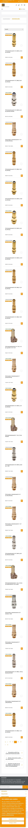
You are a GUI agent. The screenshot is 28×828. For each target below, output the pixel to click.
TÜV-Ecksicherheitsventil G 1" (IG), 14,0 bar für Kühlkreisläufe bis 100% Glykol (13, 584)
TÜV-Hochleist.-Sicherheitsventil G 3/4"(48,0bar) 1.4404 (13, 613)
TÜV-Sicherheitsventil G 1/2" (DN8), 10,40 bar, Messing (13, 170)
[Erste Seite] (5, 742)
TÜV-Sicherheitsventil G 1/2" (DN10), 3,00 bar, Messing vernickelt (13, 111)
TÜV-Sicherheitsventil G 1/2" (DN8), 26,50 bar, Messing (13, 81)
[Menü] (2, 9)
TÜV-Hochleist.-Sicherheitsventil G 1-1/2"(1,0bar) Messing (13, 524)
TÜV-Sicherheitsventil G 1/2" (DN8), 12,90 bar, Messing (13, 318)
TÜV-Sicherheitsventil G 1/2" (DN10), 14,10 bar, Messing (13, 258)
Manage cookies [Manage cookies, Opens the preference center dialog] (12, 822)
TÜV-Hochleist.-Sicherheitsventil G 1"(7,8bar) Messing (12, 643)
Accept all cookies (13, 819)
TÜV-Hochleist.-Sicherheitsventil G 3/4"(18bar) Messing (13, 702)
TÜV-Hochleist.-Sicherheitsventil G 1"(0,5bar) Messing (12, 377)
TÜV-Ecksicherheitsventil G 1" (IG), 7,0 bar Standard (13, 436)
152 (18, 741)
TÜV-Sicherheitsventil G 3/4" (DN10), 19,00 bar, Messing (13, 199)
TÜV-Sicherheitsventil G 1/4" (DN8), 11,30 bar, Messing (13, 731)
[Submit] (25, 787)
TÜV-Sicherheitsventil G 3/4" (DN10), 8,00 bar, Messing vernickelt (13, 554)
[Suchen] (16, 5)
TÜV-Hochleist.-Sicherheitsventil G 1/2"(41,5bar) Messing (13, 495)
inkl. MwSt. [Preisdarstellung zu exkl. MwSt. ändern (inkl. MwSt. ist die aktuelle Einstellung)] (22, 9)
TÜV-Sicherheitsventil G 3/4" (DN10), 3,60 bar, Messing (13, 229)
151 (16, 741)
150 (13, 741)
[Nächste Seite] (5, 745)
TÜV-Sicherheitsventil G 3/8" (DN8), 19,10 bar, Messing (13, 288)
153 (21, 741)
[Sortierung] (14, 29)
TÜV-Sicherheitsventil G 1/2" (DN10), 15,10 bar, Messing (13, 51)
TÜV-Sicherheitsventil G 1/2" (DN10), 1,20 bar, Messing (13, 406)
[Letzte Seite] (7, 745)
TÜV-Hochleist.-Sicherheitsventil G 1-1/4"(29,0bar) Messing (13, 140)
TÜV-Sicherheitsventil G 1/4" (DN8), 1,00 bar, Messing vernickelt (14, 672)
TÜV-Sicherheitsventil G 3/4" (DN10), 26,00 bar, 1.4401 (13, 465)
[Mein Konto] (22, 5)
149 (10, 741)
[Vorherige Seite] (7, 742)
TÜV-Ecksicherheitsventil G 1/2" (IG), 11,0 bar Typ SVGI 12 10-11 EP (13, 347)
